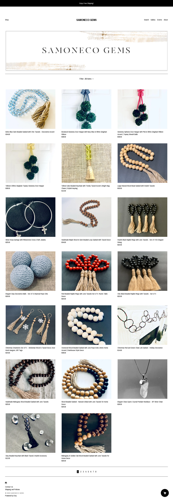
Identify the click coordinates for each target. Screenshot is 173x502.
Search (146, 19)
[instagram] (6, 483)
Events (159, 19)
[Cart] (165, 493)
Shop (7, 19)
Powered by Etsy (11, 495)
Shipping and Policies (12, 489)
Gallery (153, 19)
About (166, 19)
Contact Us (9, 487)
